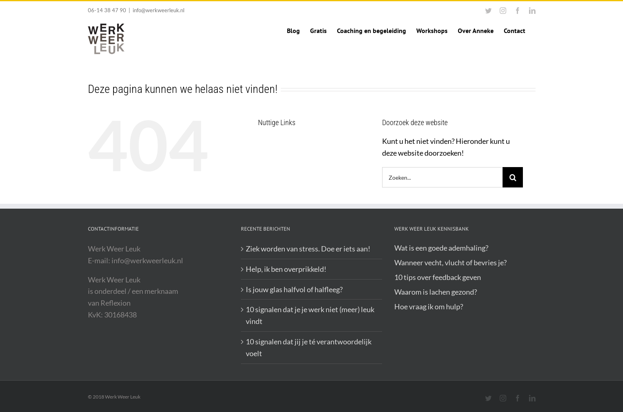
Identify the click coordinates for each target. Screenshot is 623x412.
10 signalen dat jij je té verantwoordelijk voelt (309, 347)
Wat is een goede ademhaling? (441, 247)
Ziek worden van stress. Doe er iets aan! (308, 248)
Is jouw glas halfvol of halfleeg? (294, 289)
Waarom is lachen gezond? (435, 291)
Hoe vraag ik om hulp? (428, 306)
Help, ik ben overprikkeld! (286, 268)
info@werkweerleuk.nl (158, 10)
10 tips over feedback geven (437, 277)
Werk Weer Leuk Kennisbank (431, 228)
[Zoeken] (513, 177)
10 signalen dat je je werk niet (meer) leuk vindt (310, 315)
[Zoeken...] (442, 177)
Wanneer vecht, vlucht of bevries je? (450, 262)
